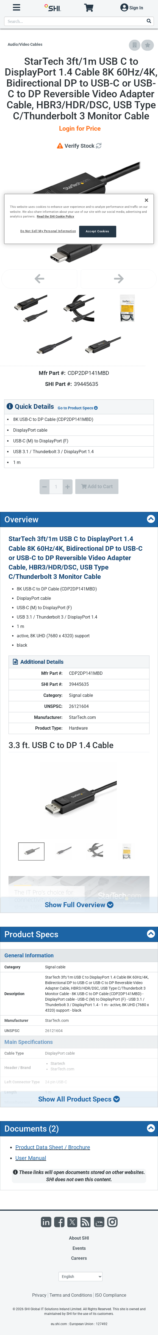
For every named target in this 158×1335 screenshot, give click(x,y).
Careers (79, 1258)
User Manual (30, 1158)
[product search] (79, 21)
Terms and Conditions (70, 1295)
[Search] (148, 21)
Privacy (39, 1295)
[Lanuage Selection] (80, 1276)
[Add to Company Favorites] (134, 45)
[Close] (146, 200)
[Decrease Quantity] (44, 486)
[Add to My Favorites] (147, 45)
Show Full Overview (79, 905)
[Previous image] (39, 279)
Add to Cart (97, 486)
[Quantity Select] (56, 486)
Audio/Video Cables (25, 44)
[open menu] (16, 8)
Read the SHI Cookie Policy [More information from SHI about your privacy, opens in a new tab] (55, 216)
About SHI (79, 1238)
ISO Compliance (110, 1295)
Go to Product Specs (78, 408)
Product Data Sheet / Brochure (52, 1147)
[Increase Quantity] (68, 486)
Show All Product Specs (79, 1099)
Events (79, 1248)
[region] (79, 219)
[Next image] (119, 279)
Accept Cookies (97, 231)
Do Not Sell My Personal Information (48, 231)
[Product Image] (31, 308)
